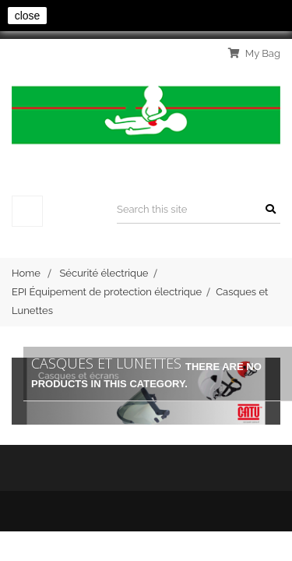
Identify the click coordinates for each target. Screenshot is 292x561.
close (27, 15)
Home (26, 273)
